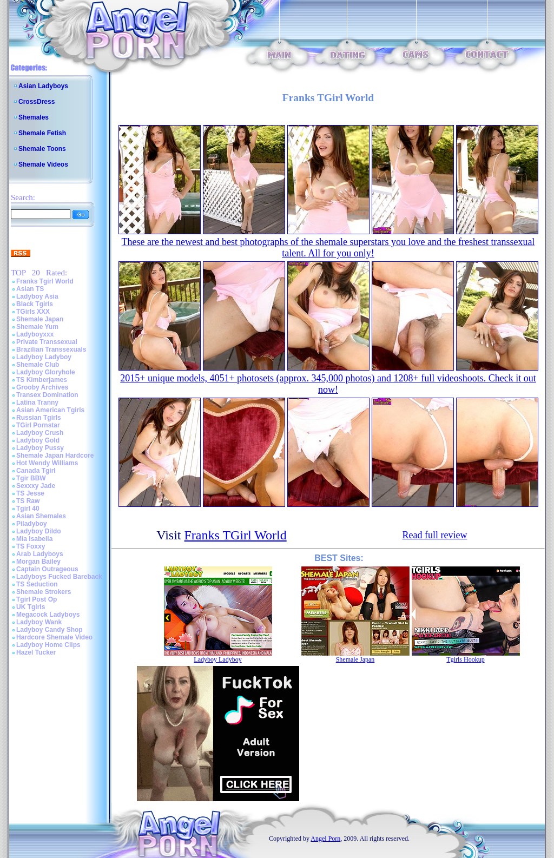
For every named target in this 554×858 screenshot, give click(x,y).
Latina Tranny (37, 402)
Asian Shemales (41, 516)
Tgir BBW (31, 478)
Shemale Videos (43, 164)
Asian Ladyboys (43, 86)
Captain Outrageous (47, 569)
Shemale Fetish (42, 133)
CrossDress (36, 101)
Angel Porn (325, 838)
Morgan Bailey (38, 561)
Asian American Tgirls (50, 410)
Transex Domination (47, 395)
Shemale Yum (37, 327)
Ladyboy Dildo (38, 531)
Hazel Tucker (36, 652)
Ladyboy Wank (39, 622)
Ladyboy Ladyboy (43, 357)
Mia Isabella (34, 539)
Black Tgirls (34, 304)
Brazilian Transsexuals (51, 349)
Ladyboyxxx (35, 334)
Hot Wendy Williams (47, 463)
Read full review (435, 535)
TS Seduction (37, 584)
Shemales (33, 117)
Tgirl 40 (27, 508)
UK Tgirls (30, 607)
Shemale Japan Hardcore (55, 455)
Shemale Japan (39, 319)
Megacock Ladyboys (48, 614)
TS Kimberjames (41, 380)
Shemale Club (37, 364)
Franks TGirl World (235, 535)
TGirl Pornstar (38, 425)
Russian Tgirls (38, 417)
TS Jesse (30, 493)
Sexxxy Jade (35, 486)
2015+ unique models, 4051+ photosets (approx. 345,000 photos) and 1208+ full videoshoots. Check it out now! (328, 384)
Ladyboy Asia (37, 296)
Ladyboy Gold (38, 440)
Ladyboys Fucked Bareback (59, 576)
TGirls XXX (33, 311)
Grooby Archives (42, 387)
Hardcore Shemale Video (54, 637)
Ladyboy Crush (39, 433)
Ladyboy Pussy (40, 448)
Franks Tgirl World (45, 281)
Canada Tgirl (36, 470)
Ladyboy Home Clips (48, 645)
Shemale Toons (42, 149)
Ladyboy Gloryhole (45, 372)
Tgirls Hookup (465, 659)
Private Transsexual (46, 342)
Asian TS (30, 289)
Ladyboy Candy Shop (49, 629)
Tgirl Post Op (36, 599)
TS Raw (27, 501)
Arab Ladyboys (39, 554)
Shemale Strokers (43, 592)
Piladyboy (31, 523)
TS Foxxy (30, 546)
